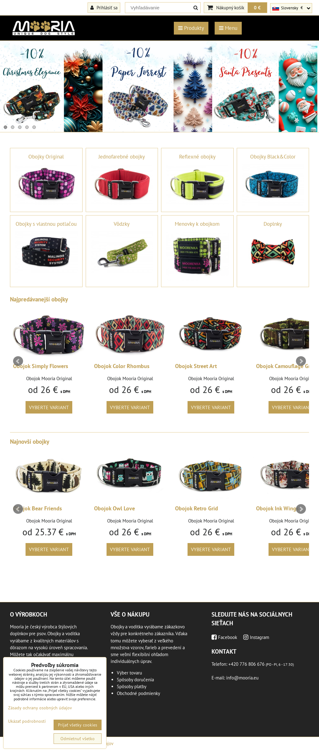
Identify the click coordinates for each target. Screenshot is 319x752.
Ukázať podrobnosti (27, 721)
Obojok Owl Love (114, 508)
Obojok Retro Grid (196, 508)
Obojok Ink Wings (277, 508)
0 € (257, 7)
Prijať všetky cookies (77, 725)
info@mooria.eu (242, 678)
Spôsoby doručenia (135, 680)
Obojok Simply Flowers (40, 366)
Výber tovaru (129, 673)
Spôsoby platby (131, 686)
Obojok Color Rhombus (122, 366)
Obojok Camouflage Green (287, 366)
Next (301, 361)
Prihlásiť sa (103, 7)
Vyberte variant (49, 407)
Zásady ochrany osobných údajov (40, 708)
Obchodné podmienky (138, 693)
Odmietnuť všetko (77, 738)
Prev (18, 361)
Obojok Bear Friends (37, 508)
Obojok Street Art (196, 366)
